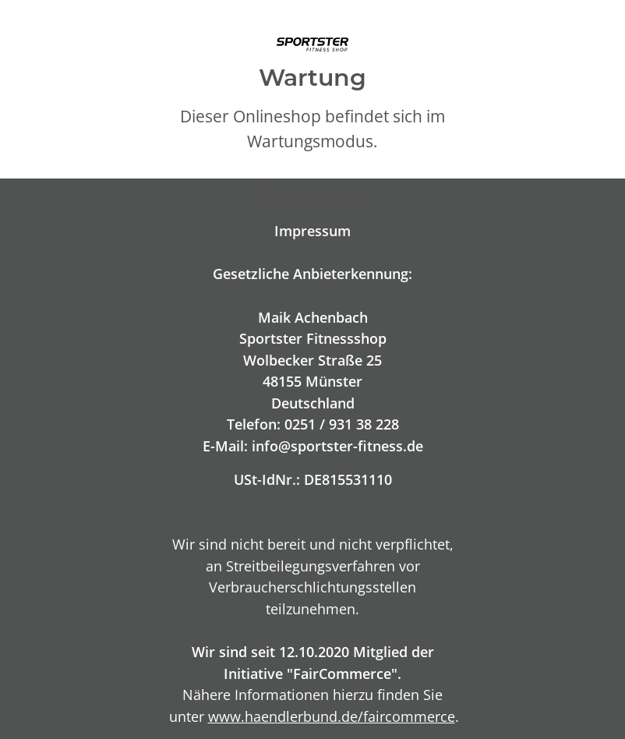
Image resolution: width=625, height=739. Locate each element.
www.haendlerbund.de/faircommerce (331, 716)
